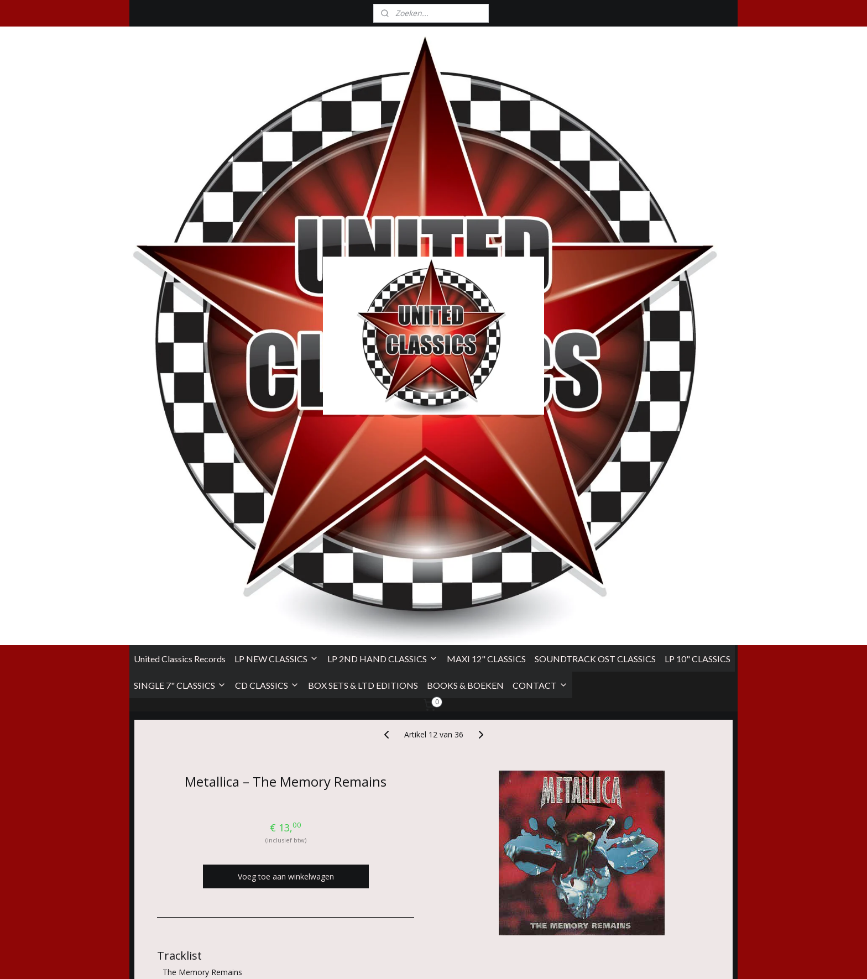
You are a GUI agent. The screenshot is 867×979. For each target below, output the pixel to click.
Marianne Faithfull (197, 535)
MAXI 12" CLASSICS (486, 197)
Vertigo (195, 627)
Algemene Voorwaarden (172, 869)
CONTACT (540, 224)
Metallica (337, 568)
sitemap (485, 959)
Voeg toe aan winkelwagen (286, 416)
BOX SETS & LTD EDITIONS (363, 224)
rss (508, 959)
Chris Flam (221, 568)
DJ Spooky (183, 581)
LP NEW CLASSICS (276, 197)
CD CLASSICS (267, 224)
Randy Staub (227, 522)
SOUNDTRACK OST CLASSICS (595, 197)
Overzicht (183, 773)
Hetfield (344, 522)
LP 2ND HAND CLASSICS (382, 197)
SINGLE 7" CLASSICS (180, 224)
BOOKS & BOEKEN (465, 224)
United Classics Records (180, 197)
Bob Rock (308, 522)
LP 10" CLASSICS (697, 197)
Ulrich (377, 522)
